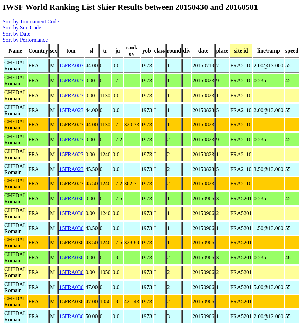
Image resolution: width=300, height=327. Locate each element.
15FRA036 (71, 198)
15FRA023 (71, 80)
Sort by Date (16, 34)
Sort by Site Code (22, 27)
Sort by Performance (25, 40)
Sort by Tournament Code (31, 21)
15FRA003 (71, 65)
